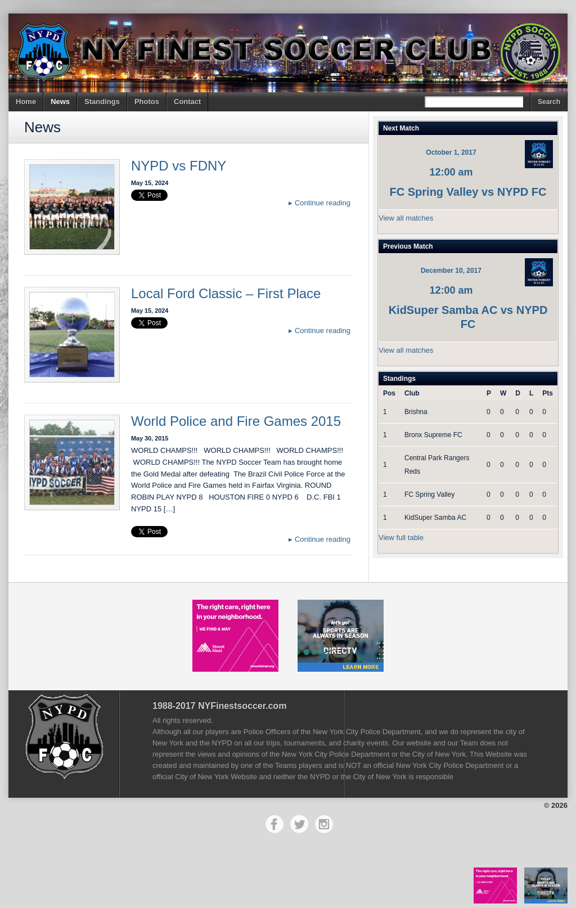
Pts (547, 393)
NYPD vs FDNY (178, 165)
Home (26, 101)
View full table (401, 537)
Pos (389, 393)
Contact (187, 101)
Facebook (274, 824)
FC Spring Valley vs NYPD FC (468, 192)
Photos (146, 101)
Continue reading (319, 203)
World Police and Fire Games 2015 (236, 421)
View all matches (406, 218)
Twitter (299, 824)
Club (412, 393)
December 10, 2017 (451, 271)
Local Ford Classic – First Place (226, 293)
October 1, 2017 (451, 152)
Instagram (324, 824)
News (60, 101)
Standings (102, 101)
